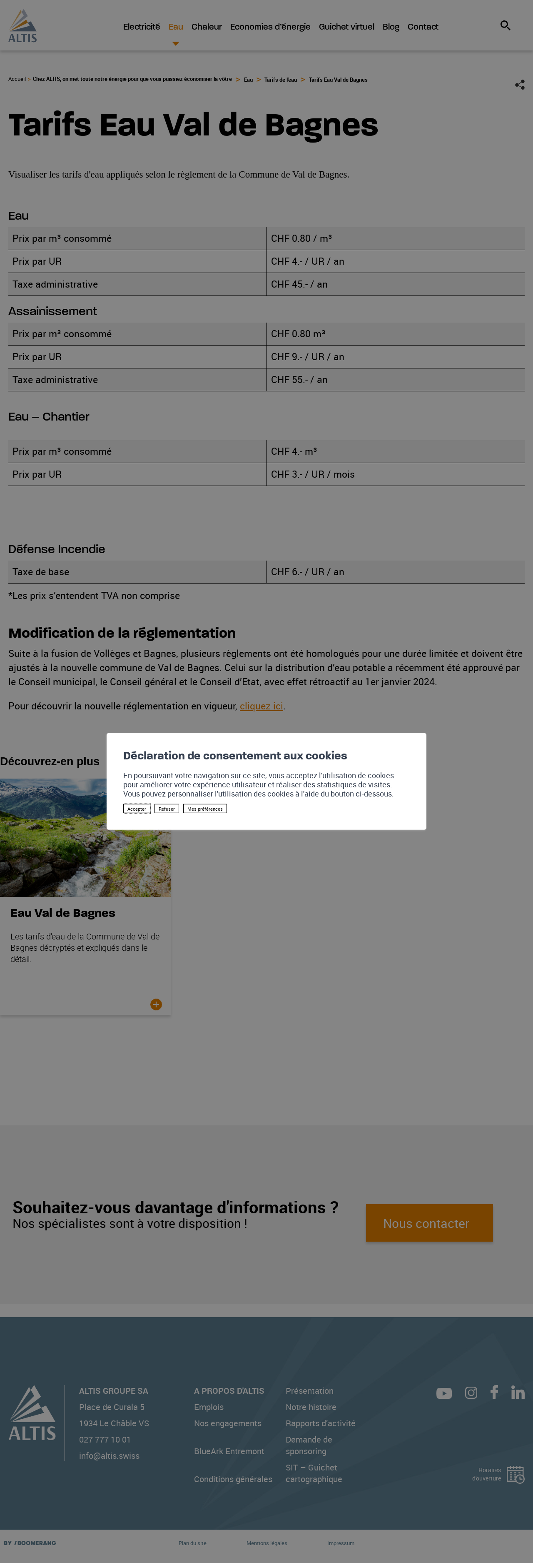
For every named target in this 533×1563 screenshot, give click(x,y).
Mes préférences (205, 809)
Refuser (167, 809)
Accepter (136, 809)
